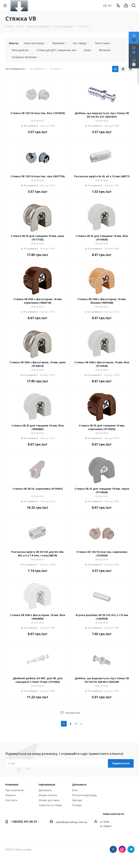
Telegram (131, 849)
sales (59, 822)
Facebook (113, 849)
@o (64, 822)
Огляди (77, 805)
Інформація (47, 784)
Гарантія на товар (50, 805)
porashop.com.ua (76, 822)
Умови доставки (49, 800)
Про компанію (14, 790)
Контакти (11, 800)
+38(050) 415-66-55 (24, 822)
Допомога (45, 790)
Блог (75, 790)
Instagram (122, 849)
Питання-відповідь (84, 795)
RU (110, 5)
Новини (10, 795)
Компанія (11, 784)
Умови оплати (48, 795)
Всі (76, 723)
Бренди (77, 800)
